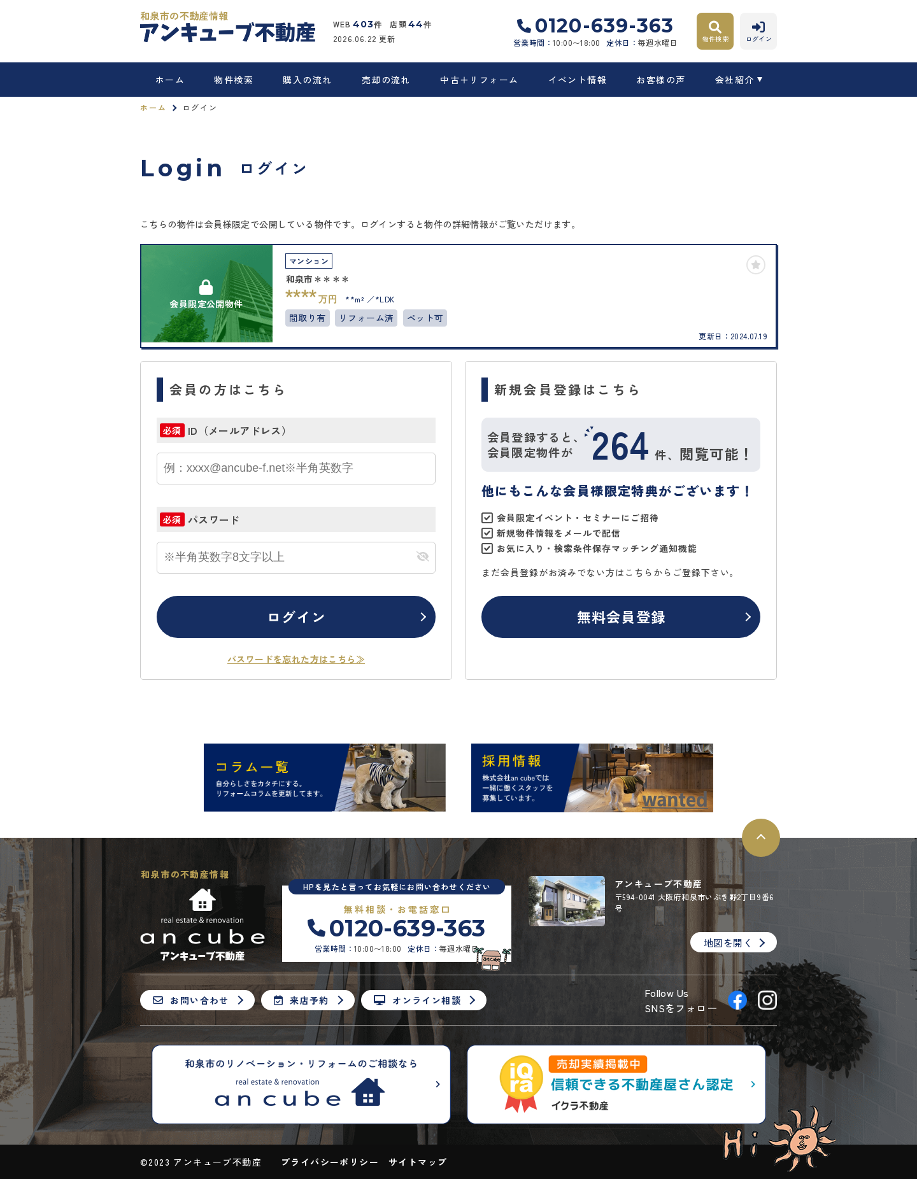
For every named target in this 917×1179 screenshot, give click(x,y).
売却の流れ (386, 79)
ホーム (170, 79)
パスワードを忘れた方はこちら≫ (296, 659)
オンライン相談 (417, 1000)
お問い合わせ (191, 1000)
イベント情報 (577, 79)
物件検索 (233, 79)
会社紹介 (735, 79)
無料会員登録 (621, 616)
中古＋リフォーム (479, 79)
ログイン (296, 616)
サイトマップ (417, 1161)
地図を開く (728, 942)
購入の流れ (307, 79)
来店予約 (301, 1000)
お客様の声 (660, 79)
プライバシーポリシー (330, 1161)
